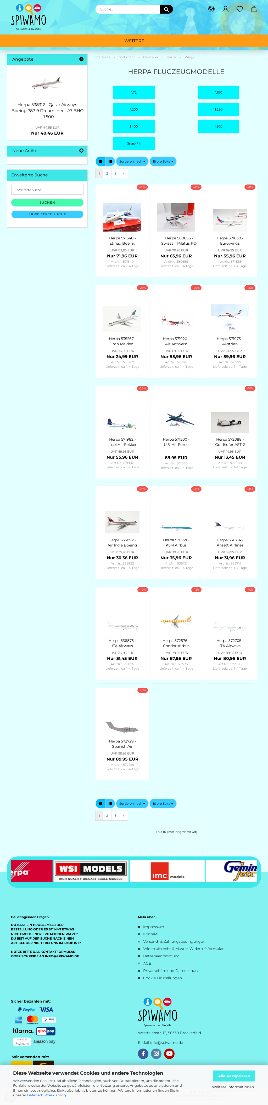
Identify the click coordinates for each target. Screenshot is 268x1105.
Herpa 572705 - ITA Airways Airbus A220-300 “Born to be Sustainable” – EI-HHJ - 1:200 (230, 642)
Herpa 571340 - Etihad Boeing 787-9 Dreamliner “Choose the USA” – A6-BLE (122, 240)
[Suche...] (166, 9)
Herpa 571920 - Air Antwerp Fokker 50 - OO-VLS (176, 340)
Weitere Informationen (233, 1087)
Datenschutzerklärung (46, 1095)
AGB (147, 963)
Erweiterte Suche (47, 214)
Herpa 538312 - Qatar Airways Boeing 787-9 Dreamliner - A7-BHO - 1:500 (47, 110)
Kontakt (150, 934)
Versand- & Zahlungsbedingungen (174, 941)
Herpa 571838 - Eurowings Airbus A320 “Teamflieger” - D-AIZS (230, 240)
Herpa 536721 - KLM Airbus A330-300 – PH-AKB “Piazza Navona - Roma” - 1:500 (176, 542)
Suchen (47, 202)
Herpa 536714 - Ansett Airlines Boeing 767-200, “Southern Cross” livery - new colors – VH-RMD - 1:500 (230, 542)
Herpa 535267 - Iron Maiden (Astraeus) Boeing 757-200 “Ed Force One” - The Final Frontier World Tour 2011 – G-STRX (122, 340)
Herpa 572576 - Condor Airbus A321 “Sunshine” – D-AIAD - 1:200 (176, 642)
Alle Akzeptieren (234, 1076)
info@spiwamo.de (166, 1042)
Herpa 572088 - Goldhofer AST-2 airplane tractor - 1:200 (230, 441)
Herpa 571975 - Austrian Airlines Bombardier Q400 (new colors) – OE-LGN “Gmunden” (230, 340)
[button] (211, 9)
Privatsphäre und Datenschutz (171, 970)
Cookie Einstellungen (162, 978)
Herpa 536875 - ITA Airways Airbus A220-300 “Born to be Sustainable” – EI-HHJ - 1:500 (122, 642)
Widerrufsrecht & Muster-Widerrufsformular (183, 948)
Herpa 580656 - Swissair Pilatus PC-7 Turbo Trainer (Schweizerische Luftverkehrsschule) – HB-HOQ (179, 240)
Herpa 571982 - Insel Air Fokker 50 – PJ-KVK (122, 441)
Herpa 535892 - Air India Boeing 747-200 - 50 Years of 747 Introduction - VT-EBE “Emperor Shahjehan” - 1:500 (122, 542)
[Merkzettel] (240, 9)
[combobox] (132, 161)
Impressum (153, 926)
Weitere (134, 40)
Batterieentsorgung (161, 956)
